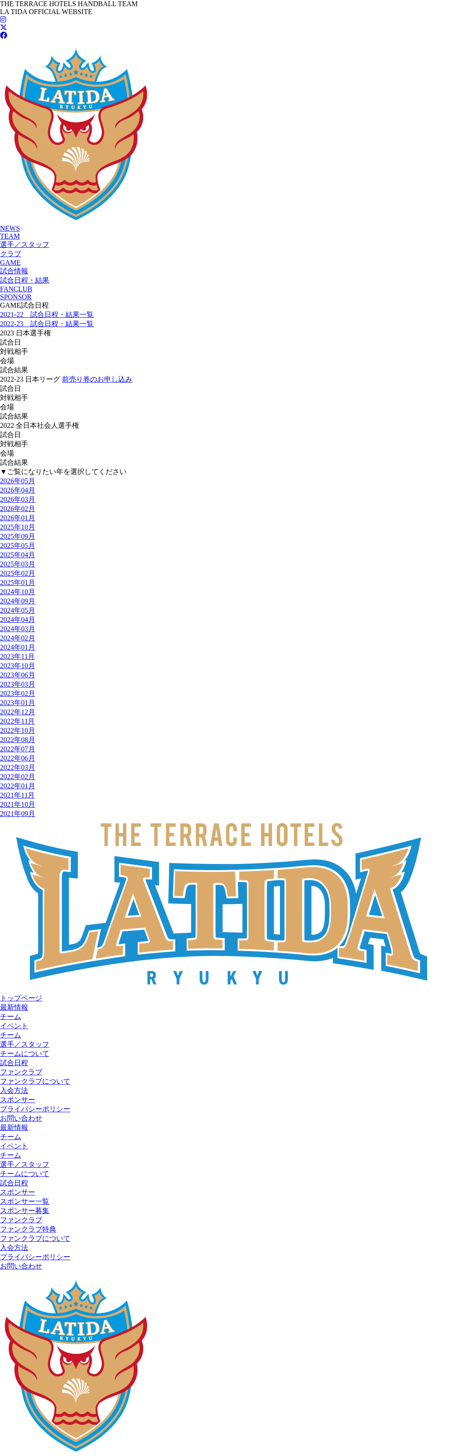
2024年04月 (17, 619)
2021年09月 (17, 813)
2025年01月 (17, 582)
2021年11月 (17, 795)
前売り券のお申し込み (97, 379)
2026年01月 (17, 518)
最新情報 (14, 1007)
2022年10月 (17, 730)
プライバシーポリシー (35, 1109)
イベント (14, 1025)
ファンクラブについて (35, 1081)
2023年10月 (17, 665)
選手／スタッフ (24, 244)
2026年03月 (17, 499)
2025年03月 (17, 564)
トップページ (21, 998)
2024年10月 (17, 592)
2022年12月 (17, 712)
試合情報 (14, 271)
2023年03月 (17, 684)
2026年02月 (17, 508)
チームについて (24, 1053)
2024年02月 (17, 638)
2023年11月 (17, 656)
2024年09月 (17, 601)
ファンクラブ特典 (28, 1229)
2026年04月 (17, 490)
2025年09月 (17, 536)
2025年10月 (17, 527)
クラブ (10, 253)
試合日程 (14, 1062)
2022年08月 (17, 739)
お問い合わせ (21, 1118)
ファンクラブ (21, 1072)
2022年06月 (17, 758)
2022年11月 (17, 721)
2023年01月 (17, 702)
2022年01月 (17, 786)
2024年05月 (17, 610)
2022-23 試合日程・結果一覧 (47, 323)
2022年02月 (17, 776)
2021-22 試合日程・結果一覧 (47, 314)
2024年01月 (17, 647)
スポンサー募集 (24, 1210)
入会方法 (14, 1090)
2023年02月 (17, 693)
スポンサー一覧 (24, 1201)
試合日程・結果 (24, 280)
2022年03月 (17, 767)
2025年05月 (17, 545)
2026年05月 (17, 481)
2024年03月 (17, 628)
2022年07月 (17, 749)
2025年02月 (17, 573)
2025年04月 (17, 555)
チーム (10, 1016)
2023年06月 (17, 675)
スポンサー (17, 1099)
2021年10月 (17, 804)
